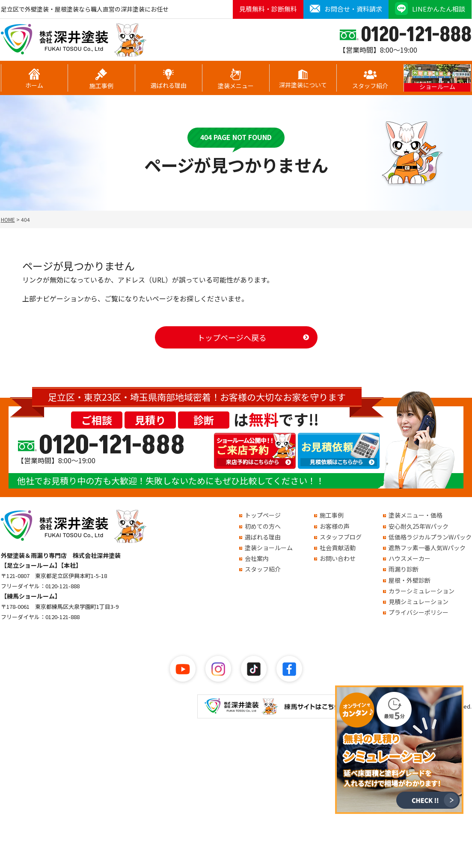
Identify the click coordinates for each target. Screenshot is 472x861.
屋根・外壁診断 (409, 580)
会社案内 (257, 558)
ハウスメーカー (409, 558)
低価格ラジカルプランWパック (430, 537)
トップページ (263, 515)
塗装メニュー (236, 79)
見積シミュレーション (418, 601)
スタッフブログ (341, 537)
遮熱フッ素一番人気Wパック (427, 547)
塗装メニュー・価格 (415, 515)
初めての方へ (263, 526)
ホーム (34, 79)
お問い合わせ (338, 558)
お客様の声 (335, 526)
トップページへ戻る (232, 337)
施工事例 (101, 79)
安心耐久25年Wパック (418, 526)
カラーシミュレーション (421, 591)
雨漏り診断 (404, 569)
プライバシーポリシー (418, 612)
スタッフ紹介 (370, 79)
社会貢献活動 (338, 547)
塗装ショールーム (269, 547)
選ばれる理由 (169, 79)
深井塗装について (303, 79)
